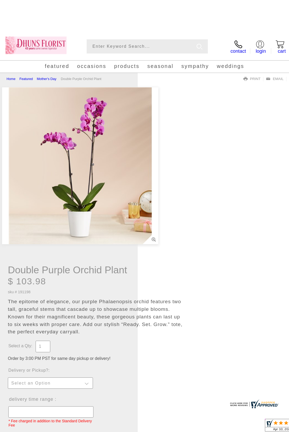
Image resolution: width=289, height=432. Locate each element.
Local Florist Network (236, 426)
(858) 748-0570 (27, 22)
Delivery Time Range (169, 229)
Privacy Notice (200, 426)
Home (11, 79)
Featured (26, 79)
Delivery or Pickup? (166, 200)
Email (275, 79)
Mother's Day (46, 79)
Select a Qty (157, 176)
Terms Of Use (171, 426)
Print (252, 79)
